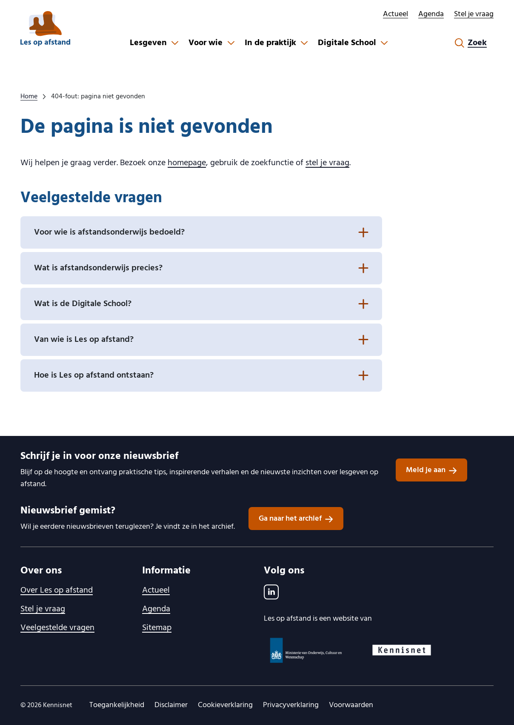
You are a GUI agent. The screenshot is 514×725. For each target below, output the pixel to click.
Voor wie (205, 43)
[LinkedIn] (271, 592)
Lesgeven (148, 43)
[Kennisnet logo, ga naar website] (401, 650)
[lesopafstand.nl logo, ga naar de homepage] (45, 28)
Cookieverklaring (225, 705)
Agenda (431, 14)
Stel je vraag (474, 14)
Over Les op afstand (56, 590)
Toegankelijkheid (116, 705)
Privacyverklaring (291, 705)
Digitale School (347, 43)
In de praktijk (270, 43)
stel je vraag (327, 163)
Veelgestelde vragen (57, 628)
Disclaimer (171, 705)
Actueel (395, 14)
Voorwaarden (351, 705)
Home (28, 97)
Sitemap (156, 628)
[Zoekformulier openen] (471, 43)
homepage (187, 163)
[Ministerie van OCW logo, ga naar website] (306, 650)
